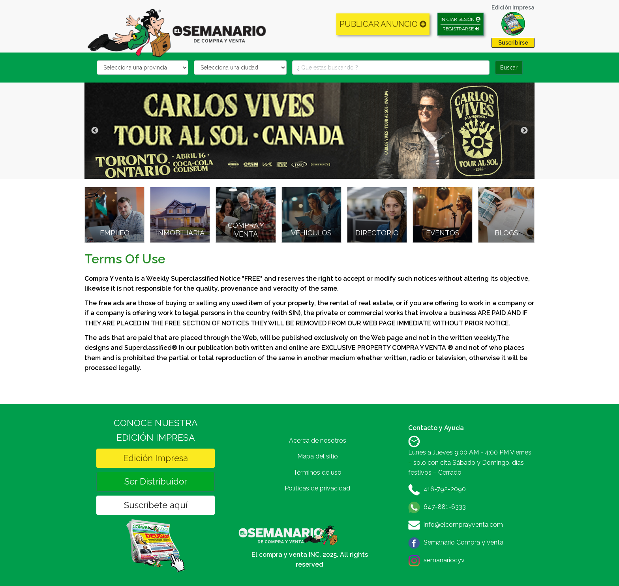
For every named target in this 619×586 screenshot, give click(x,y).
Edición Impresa (155, 458)
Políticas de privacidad (317, 488)
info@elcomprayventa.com (463, 524)
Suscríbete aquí (156, 505)
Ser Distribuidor (155, 481)
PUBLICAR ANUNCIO (383, 24)
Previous (95, 131)
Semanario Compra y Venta (463, 542)
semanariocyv (444, 560)
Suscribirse (513, 42)
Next (524, 131)
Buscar (509, 67)
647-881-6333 (445, 507)
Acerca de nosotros (317, 440)
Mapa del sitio (317, 456)
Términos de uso (317, 472)
